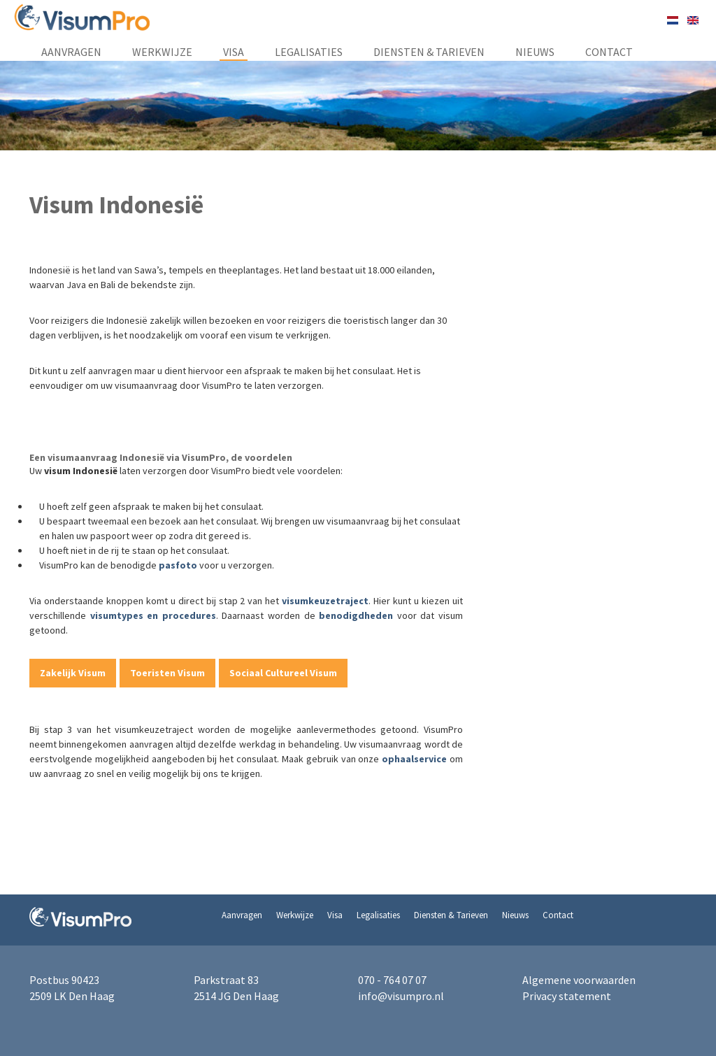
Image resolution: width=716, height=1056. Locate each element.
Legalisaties (309, 52)
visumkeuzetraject (325, 600)
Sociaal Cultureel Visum (283, 672)
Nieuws (534, 52)
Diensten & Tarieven (429, 52)
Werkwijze (162, 52)
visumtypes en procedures (153, 615)
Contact (609, 52)
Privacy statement (566, 996)
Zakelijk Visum (73, 672)
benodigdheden (356, 615)
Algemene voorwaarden (579, 980)
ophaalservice (414, 758)
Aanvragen (71, 52)
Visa (233, 52)
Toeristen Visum (167, 672)
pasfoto (179, 565)
